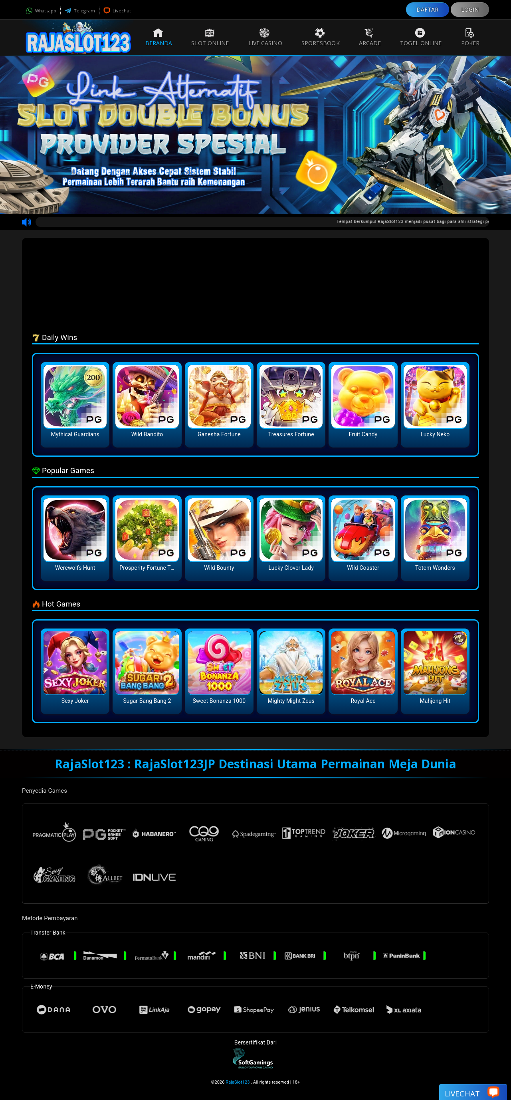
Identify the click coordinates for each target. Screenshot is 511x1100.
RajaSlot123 (238, 1082)
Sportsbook (320, 37)
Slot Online (210, 37)
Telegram (80, 11)
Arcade (370, 37)
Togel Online (421, 37)
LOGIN (470, 9)
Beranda (158, 37)
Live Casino (265, 37)
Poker (470, 37)
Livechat (117, 11)
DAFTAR (427, 9)
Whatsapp (41, 11)
